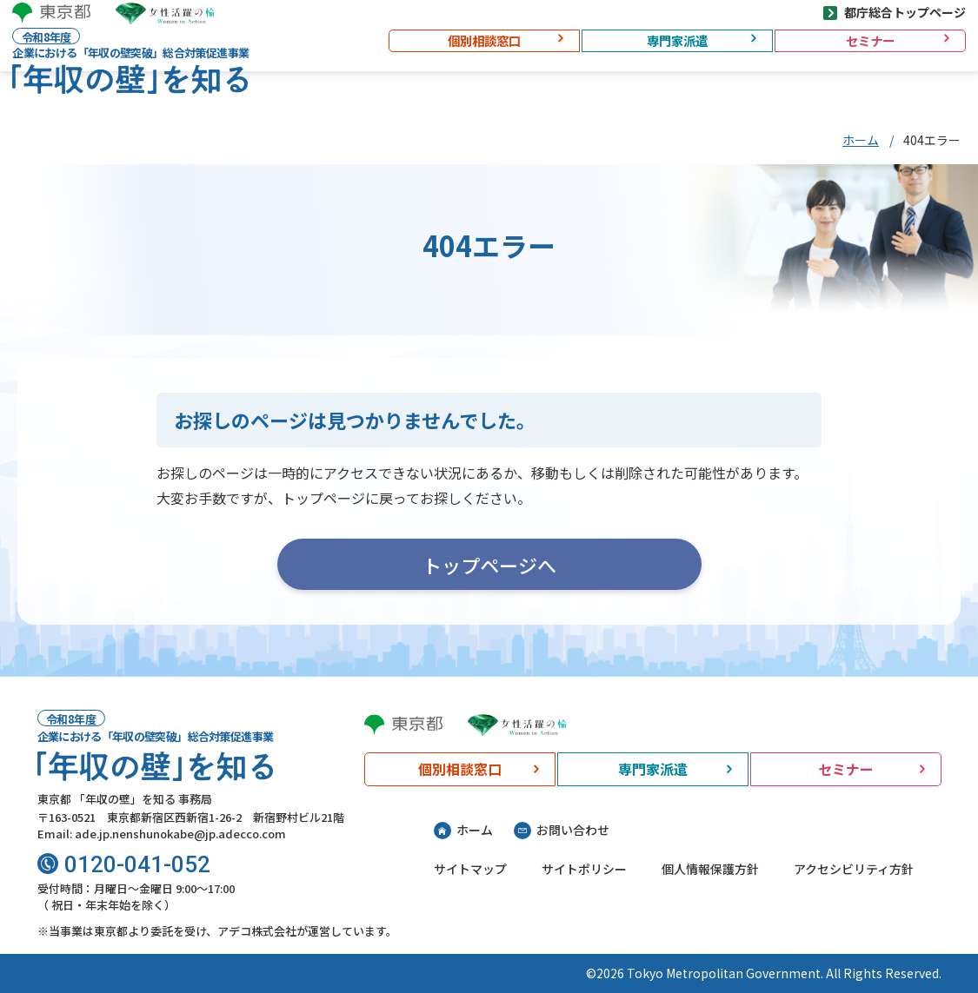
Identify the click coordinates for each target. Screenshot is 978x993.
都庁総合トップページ (891, 21)
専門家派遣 (663, 54)
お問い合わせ (572, 829)
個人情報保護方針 (710, 868)
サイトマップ (470, 868)
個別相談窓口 (470, 54)
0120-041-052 (137, 864)
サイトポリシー (584, 868)
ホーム (860, 140)
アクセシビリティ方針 (854, 868)
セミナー (856, 54)
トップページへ (489, 565)
